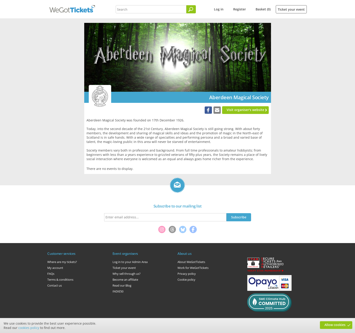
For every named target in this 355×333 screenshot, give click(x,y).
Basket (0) (263, 9)
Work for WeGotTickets (193, 268)
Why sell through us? (127, 274)
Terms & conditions (60, 280)
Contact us (54, 285)
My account (55, 268)
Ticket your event (291, 9)
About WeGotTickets (191, 262)
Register (239, 9)
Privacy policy (187, 274)
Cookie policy (186, 280)
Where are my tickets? (62, 262)
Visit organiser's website (245, 110)
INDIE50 (118, 291)
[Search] (191, 9)
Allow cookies (334, 325)
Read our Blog (122, 285)
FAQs (50, 274)
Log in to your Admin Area (130, 262)
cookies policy (28, 328)
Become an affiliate (125, 280)
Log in (218, 9)
